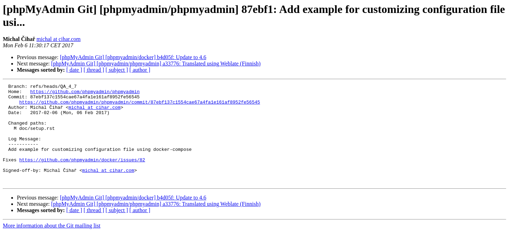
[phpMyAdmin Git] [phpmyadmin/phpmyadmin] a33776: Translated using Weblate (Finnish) (156, 63)
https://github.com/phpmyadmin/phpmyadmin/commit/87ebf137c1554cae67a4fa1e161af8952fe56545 (139, 106)
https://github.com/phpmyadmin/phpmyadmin (85, 93)
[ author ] (139, 70)
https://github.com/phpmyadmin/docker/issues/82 (82, 175)
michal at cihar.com (58, 39)
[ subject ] (117, 70)
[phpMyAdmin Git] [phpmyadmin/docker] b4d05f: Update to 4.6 (133, 57)
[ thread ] (93, 70)
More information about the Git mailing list (51, 245)
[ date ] (74, 70)
